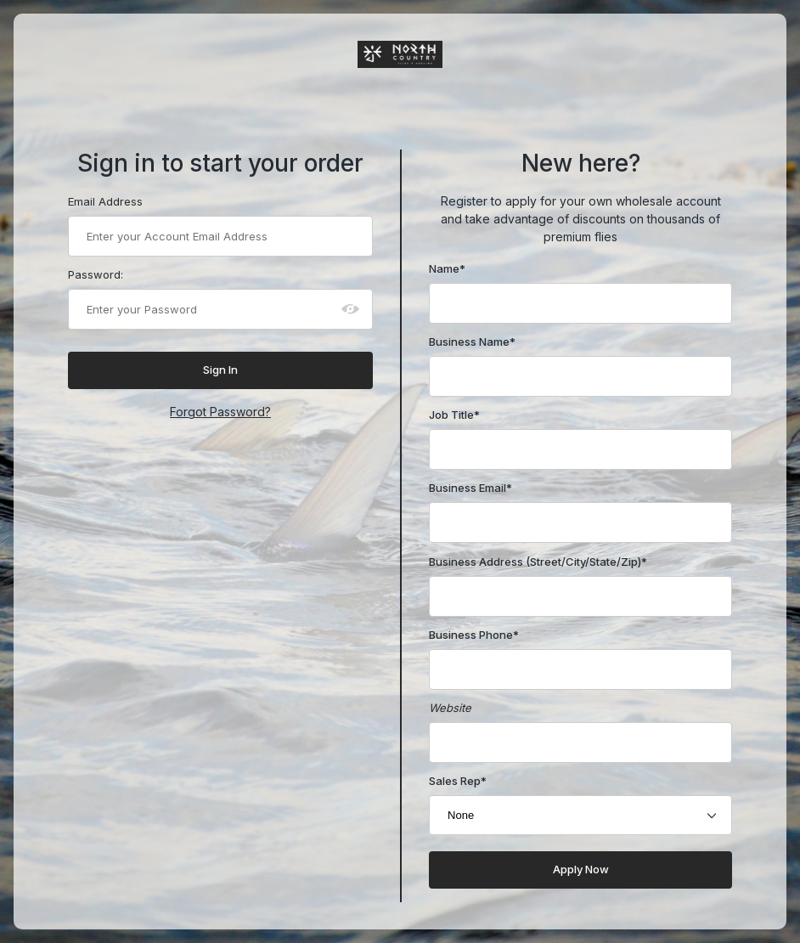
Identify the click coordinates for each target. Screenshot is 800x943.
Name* (447, 268)
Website (450, 707)
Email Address (105, 201)
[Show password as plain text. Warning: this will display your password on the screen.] (350, 309)
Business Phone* (474, 634)
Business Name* (472, 341)
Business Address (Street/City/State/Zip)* (538, 561)
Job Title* (454, 414)
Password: (95, 274)
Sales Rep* (458, 781)
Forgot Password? (220, 411)
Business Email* (470, 487)
